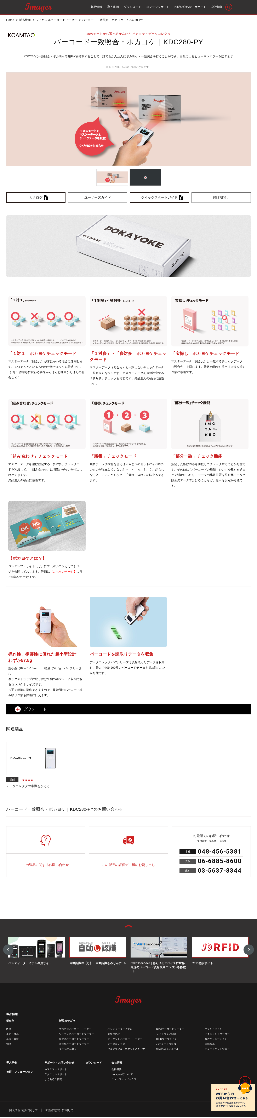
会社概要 (116, 1070)
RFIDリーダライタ (166, 1039)
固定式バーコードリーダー (74, 1039)
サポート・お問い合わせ (59, 1063)
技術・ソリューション (19, 1072)
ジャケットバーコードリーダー (125, 1039)
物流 (8, 1044)
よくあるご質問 (53, 1080)
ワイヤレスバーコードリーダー (76, 1034)
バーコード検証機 (166, 1044)
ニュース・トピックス (124, 1080)
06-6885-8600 (220, 861)
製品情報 (12, 1015)
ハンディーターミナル (120, 1029)
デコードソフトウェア (217, 1049)
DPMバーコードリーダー (170, 1029)
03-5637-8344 (220, 870)
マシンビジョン (213, 1029)
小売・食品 (12, 1034)
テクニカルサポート (56, 1075)
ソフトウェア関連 (166, 1034)
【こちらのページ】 (63, 571)
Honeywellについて (122, 1075)
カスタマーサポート (56, 1070)
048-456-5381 (220, 851)
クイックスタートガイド (159, 197)
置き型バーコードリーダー (74, 1044)
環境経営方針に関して (59, 1110)
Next (249, 950)
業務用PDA (114, 1034)
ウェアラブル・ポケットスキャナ (126, 1049)
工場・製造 (12, 1039)
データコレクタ (116, 1044)
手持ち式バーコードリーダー (75, 1029)
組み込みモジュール (167, 1049)
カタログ (35, 197)
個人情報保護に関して (23, 1110)
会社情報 (117, 1063)
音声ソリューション (216, 1039)
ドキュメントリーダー (217, 1034)
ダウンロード (94, 1063)
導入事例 (11, 1063)
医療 (8, 1029)
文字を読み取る (67, 1049)
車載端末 (210, 1044)
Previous (8, 950)
